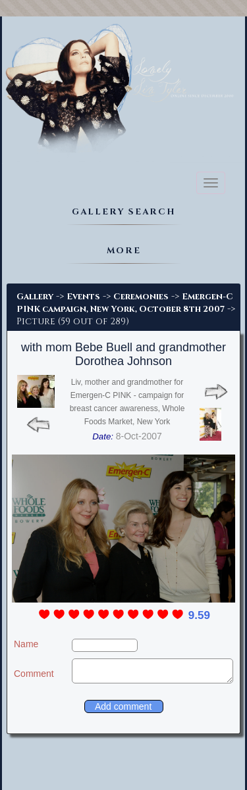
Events (83, 297)
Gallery (34, 297)
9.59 (199, 615)
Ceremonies (141, 297)
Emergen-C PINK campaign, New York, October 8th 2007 (124, 303)
